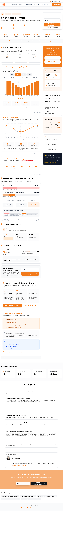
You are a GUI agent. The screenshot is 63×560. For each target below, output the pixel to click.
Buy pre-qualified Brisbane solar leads (31, 508)
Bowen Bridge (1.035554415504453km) (10, 496)
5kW (12, 74)
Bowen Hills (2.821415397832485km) (28, 496)
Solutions (22, 4)
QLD (13, 8)
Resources (29, 4)
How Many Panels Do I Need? (51, 139)
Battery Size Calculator (50, 144)
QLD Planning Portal (7, 352)
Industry (36, 4)
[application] (21, 89)
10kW (24, 74)
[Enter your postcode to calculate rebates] (52, 20)
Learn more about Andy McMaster (19, 465)
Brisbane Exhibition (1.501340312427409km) (47, 496)
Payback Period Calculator (51, 147)
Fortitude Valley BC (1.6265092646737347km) (31, 499)
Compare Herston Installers (12, 305)
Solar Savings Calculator (50, 142)
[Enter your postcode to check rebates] (23, 483)
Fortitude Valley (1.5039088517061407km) (10, 499)
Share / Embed (37, 112)
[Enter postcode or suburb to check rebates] (47, 4)
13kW (30, 74)
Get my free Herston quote (53, 24)
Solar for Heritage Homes (19, 352)
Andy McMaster (16, 458)
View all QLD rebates (50, 89)
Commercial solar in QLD (50, 162)
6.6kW (18, 74)
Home (2, 8)
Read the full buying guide (30, 305)
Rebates (14, 4)
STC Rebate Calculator (50, 149)
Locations (8, 8)
